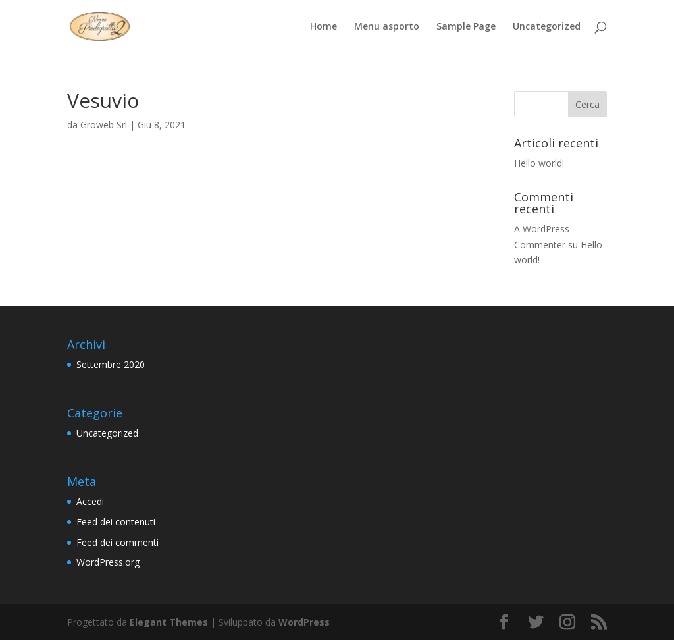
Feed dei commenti (117, 542)
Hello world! (539, 163)
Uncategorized (547, 27)
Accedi (90, 501)
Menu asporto (386, 27)
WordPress (304, 622)
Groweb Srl (103, 125)
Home (323, 27)
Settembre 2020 (110, 364)
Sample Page (466, 27)
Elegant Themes (169, 622)
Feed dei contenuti (115, 522)
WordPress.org (108, 562)
